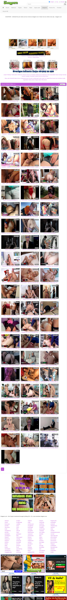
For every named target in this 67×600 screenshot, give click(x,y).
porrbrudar (42, 529)
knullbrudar (19, 522)
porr (40, 548)
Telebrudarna (14, 74)
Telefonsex (20, 74)
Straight (52, 1)
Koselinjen (33, 74)
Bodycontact (45, 76)
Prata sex (28, 74)
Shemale (62, 1)
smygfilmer (30, 525)
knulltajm (30, 548)
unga (29, 522)
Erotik (40, 78)
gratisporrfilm (31, 552)
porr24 (29, 545)
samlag (18, 539)
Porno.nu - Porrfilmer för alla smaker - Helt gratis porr (33, 55)
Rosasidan (32, 76)
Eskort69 (12, 78)
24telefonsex (54, 525)
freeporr (7, 537)
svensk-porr (31, 524)
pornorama (53, 540)
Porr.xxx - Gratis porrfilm (33, 57)
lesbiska (30, 547)
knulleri (18, 520)
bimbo (6, 544)
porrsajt (41, 545)
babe (6, 545)
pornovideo (53, 539)
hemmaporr (19, 537)
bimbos (6, 542)
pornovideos (54, 537)
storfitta (52, 530)
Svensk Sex (54, 78)
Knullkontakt (35, 78)
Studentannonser (25, 78)
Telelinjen (9, 74)
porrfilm (7, 525)
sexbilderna (8, 530)
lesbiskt (41, 534)
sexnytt (52, 534)
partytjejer (7, 534)
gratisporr (18, 534)
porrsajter (41, 542)
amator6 (53, 524)
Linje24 (5, 74)
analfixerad (30, 540)
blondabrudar (54, 547)
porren (18, 544)
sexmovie (7, 527)
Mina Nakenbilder (51, 74)
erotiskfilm (53, 522)
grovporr (18, 545)
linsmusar (7, 524)
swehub (53, 527)
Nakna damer (32, 79)
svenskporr (7, 548)
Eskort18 (40, 76)
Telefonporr (44, 74)
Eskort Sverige (59, 74)
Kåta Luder (7, 78)
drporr (40, 537)
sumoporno (8, 550)
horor (17, 525)
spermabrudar (54, 535)
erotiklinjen (53, 545)
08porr (41, 539)
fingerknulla (53, 520)
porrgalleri (30, 530)
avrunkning (19, 548)
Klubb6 (36, 76)
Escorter (31, 78)
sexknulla (41, 522)
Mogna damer (38, 79)
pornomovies (54, 542)
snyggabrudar (8, 552)
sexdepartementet (55, 532)
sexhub (29, 542)
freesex (29, 537)
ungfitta (18, 524)
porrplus (41, 540)
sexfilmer (41, 524)
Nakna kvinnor (17, 78)
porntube (41, 552)
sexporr (41, 520)
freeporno (7, 539)
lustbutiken (53, 550)
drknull (18, 530)
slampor (53, 548)
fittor (17, 529)
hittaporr (53, 544)
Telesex (24, 74)
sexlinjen (30, 529)
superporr (30, 534)
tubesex (7, 520)
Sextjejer (28, 76)
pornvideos (42, 550)
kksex (29, 550)
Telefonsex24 (39, 74)
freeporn (7, 540)
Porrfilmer (60, 78)
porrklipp (18, 542)
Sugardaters (25, 79)
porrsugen (41, 525)
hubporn (30, 539)
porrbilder (41, 547)
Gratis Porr (44, 78)
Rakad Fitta (49, 78)
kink (40, 544)
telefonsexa (31, 532)
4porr (17, 532)
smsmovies (30, 535)
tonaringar (30, 527)
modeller (41, 527)
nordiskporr (8, 535)
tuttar (52, 529)
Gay (57, 1)
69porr (18, 550)
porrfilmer (30, 544)
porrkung (18, 540)
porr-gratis (42, 532)
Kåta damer (44, 79)
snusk (6, 522)
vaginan (30, 520)
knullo (6, 547)
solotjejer (41, 530)
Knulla (63, 78)
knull (6, 529)
